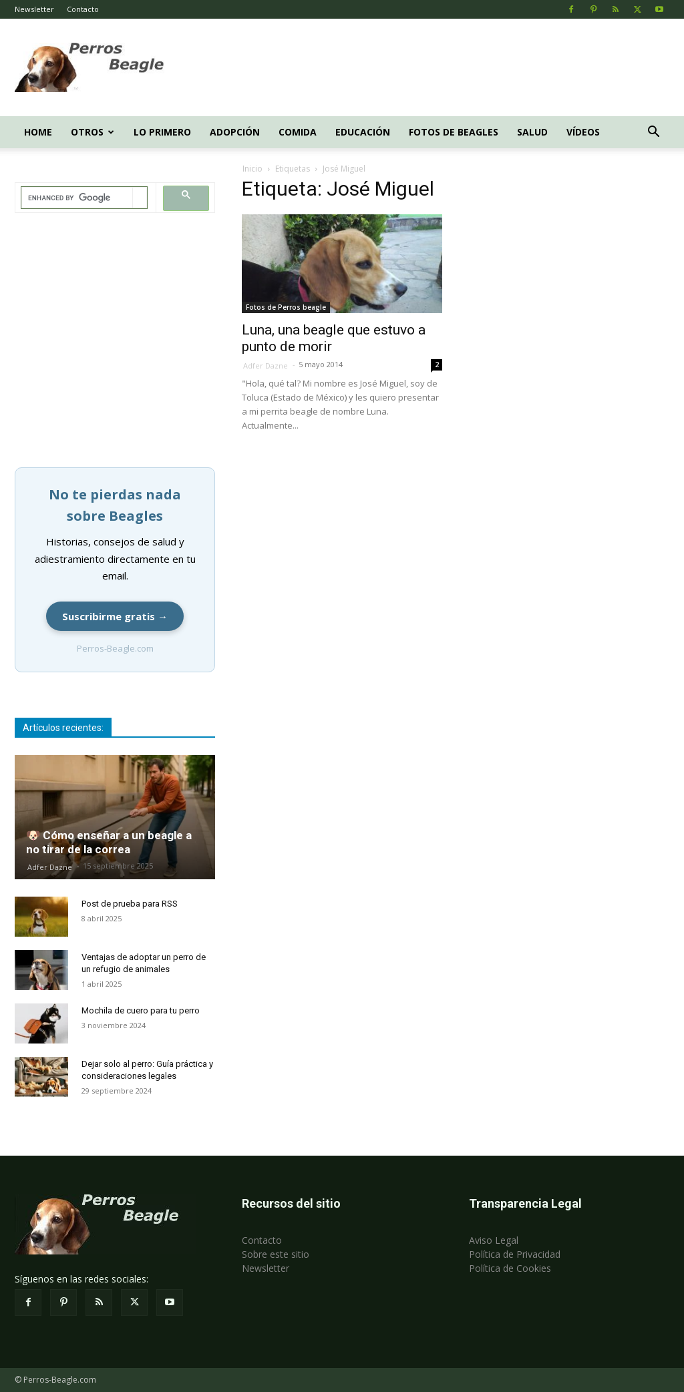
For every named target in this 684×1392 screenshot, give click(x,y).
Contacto (83, 9)
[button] (653, 133)
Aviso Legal (493, 1240)
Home (38, 132)
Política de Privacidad (514, 1254)
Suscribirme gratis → (115, 616)
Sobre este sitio (275, 1254)
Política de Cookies (510, 1268)
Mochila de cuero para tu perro (140, 1010)
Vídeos (583, 132)
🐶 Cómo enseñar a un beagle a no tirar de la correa (109, 842)
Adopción (235, 132)
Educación (362, 132)
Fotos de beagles (453, 132)
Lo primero (162, 132)
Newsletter (34, 9)
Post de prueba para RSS (129, 904)
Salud (532, 132)
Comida (298, 132)
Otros (92, 132)
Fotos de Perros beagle (286, 307)
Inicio (252, 168)
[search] (77, 198)
